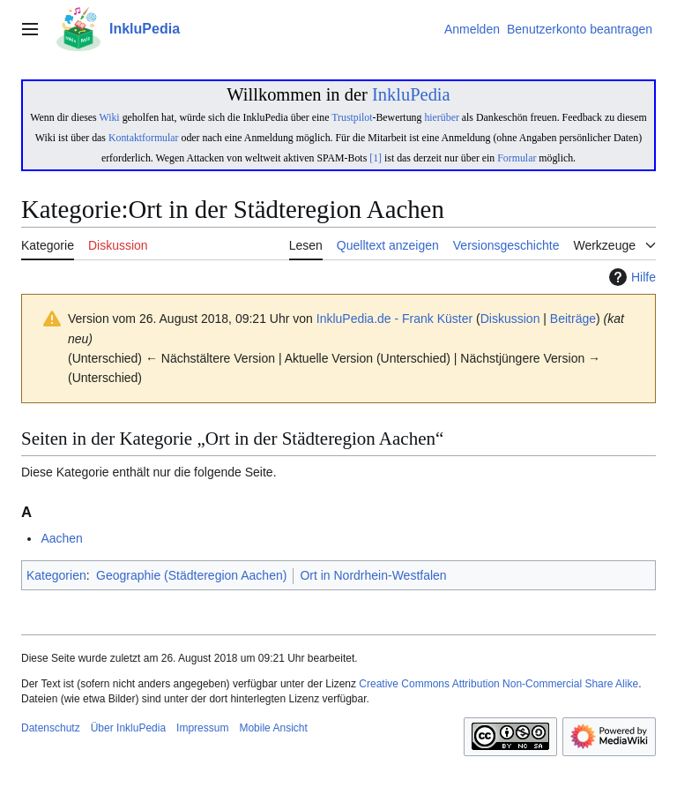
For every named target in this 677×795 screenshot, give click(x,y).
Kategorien (56, 575)
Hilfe (630, 277)
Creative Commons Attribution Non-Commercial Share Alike (498, 684)
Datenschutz (50, 728)
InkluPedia (411, 94)
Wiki (109, 117)
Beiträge (573, 318)
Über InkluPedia (128, 728)
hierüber (441, 117)
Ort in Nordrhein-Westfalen (373, 575)
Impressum (202, 728)
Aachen (61, 538)
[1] (375, 158)
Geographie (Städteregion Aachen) (191, 575)
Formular (516, 158)
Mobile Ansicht (273, 728)
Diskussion (510, 318)
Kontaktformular (143, 137)
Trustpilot (351, 117)
